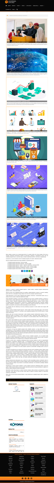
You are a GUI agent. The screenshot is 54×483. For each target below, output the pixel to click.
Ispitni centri (29, 5)
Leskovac (21, 463)
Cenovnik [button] (14, 5)
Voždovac (43, 463)
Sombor (21, 467)
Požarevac (32, 461)
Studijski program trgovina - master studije (18, 42)
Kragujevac (10, 463)
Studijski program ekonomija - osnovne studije (18, 101)
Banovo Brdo (43, 467)
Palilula (43, 465)
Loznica (21, 471)
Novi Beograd (21, 460)
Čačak (32, 460)
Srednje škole (36, 5)
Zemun (43, 458)
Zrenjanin (43, 460)
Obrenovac (21, 472)
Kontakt (9, 5)
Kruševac (10, 469)
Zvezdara (32, 472)
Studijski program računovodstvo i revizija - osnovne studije (22, 246)
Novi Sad (10, 460)
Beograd (10, 456)
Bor (21, 469)
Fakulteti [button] (42, 5)
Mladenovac (43, 461)
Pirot (10, 472)
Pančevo (32, 469)
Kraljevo (32, 458)
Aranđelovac (43, 474)
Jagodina (10, 458)
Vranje (32, 465)
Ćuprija (10, 461)
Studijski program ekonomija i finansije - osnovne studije (21, 130)
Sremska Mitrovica (32, 471)
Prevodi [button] (23, 5)
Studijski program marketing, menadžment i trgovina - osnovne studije (24, 217)
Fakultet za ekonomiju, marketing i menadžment (39, 409)
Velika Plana (21, 458)
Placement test (8, 9)
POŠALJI (22, 432)
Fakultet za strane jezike (39, 397)
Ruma (43, 471)
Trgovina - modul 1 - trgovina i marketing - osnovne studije (21, 159)
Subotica (32, 467)
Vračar (43, 469)
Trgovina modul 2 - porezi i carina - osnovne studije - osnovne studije (23, 188)
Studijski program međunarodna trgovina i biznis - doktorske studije (23, 71)
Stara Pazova (43, 472)
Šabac (21, 465)
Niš (10, 467)
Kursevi (19, 5)
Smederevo (21, 456)
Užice (32, 463)
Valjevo (10, 471)
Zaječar (32, 456)
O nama (13, 9)
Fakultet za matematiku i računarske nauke (39, 393)
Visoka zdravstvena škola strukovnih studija (39, 414)
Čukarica (21, 461)
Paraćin (10, 465)
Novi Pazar (43, 456)
